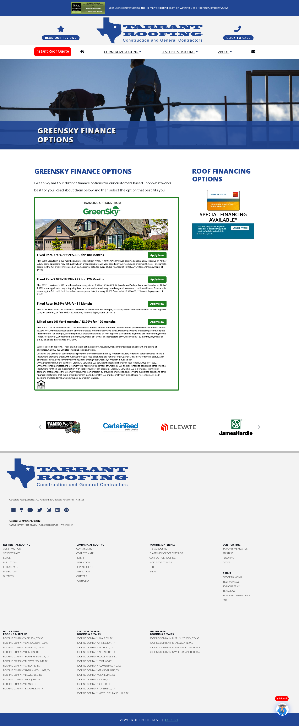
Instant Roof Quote (52, 51)
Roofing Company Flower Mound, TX (25, 661)
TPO (152, 567)
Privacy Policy (66, 524)
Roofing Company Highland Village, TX (26, 670)
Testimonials (231, 581)
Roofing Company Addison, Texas (23, 638)
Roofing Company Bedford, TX (94, 647)
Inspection (10, 571)
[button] (40, 427)
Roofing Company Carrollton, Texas (25, 642)
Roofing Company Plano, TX (19, 684)
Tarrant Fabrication (235, 548)
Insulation (10, 562)
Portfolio (82, 580)
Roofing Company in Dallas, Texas (23, 647)
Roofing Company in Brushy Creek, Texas (174, 638)
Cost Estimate (11, 553)
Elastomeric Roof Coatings (166, 553)
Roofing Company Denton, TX (21, 652)
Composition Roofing (163, 557)
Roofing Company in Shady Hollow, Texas (175, 647)
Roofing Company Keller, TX (93, 684)
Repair (7, 557)
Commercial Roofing (121, 52)
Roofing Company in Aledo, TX (94, 638)
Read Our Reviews (60, 38)
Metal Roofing (159, 548)
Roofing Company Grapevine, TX (95, 674)
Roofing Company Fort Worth (94, 661)
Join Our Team (231, 586)
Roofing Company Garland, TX (21, 665)
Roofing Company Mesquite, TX (21, 679)
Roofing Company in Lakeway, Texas (171, 642)
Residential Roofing (178, 52)
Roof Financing (232, 577)
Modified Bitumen (161, 562)
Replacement (11, 567)
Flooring (228, 557)
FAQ (225, 600)
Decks (226, 562)
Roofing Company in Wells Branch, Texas (175, 652)
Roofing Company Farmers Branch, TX (26, 656)
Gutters (8, 576)
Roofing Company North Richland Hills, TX (102, 693)
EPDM (153, 571)
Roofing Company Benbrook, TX (95, 652)
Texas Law (229, 590)
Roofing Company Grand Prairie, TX (97, 670)
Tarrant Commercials (236, 595)
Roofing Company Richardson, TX (23, 688)
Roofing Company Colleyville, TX (96, 656)
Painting (228, 553)
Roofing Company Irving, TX (93, 679)
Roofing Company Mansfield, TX (95, 688)
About (223, 52)
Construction (12, 548)
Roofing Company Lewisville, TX (22, 674)
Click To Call (238, 38)
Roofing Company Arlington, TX (95, 642)
